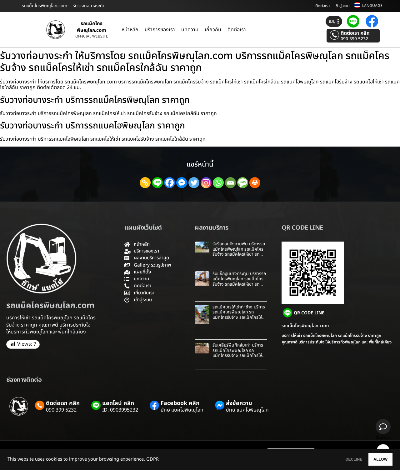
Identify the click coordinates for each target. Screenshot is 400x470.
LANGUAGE (372, 5)
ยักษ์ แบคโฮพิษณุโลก (182, 410)
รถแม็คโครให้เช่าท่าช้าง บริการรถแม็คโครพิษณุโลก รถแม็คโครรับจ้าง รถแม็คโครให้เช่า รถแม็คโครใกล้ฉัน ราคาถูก (238, 315)
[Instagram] (206, 182)
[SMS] (242, 182)
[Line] (157, 182)
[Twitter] (193, 182)
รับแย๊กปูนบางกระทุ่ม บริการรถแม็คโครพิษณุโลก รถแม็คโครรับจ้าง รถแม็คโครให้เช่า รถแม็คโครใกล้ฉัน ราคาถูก (239, 281)
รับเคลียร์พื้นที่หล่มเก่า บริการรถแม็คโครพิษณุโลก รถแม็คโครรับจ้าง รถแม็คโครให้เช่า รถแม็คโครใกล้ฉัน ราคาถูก (238, 353)
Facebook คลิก (180, 403)
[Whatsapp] (218, 182)
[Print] (254, 182)
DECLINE (336, 459)
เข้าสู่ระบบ (342, 6)
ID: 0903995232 (120, 410)
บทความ (189, 29)
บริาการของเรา (160, 29)
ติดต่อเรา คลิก (355, 33)
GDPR (152, 459)
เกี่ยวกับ (213, 29)
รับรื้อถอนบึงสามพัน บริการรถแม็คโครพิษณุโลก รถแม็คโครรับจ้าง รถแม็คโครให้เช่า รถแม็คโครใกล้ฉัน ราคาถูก (238, 252)
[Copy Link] (145, 182)
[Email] (230, 182)
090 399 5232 (354, 39)
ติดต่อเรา (322, 6)
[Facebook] (169, 182)
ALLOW (375, 459)
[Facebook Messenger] (181, 182)
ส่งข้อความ (239, 403)
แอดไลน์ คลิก (118, 403)
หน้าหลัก (130, 29)
